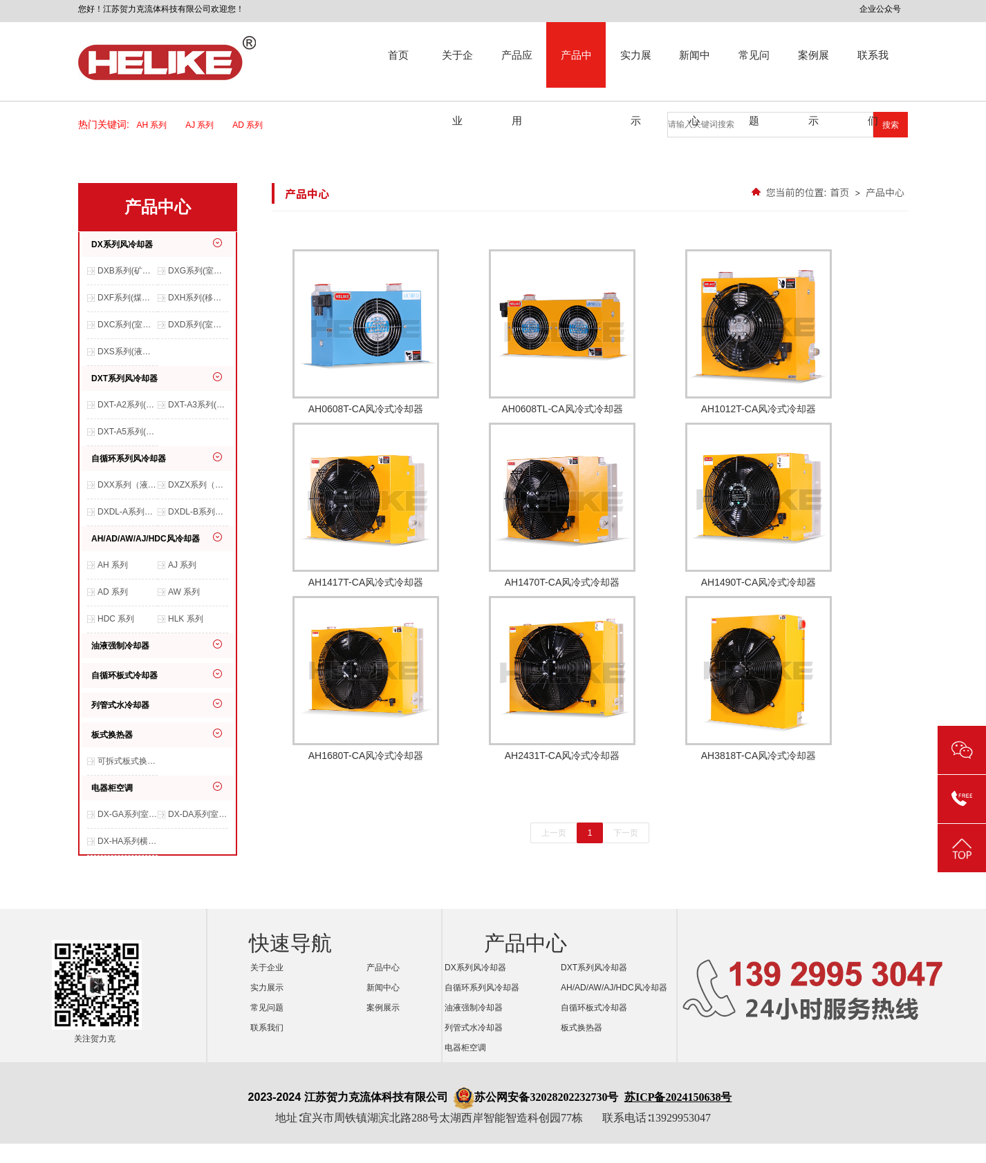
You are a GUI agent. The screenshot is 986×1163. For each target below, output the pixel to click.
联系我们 (873, 68)
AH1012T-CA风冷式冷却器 (758, 331)
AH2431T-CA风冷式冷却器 (562, 678)
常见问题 (754, 68)
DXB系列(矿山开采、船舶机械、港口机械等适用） (127, 271)
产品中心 (576, 68)
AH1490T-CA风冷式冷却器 (758, 505)
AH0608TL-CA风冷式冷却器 (562, 331)
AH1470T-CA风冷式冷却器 (562, 505)
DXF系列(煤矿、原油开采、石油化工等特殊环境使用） (127, 297)
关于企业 (457, 68)
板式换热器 (112, 735)
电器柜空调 (112, 788)
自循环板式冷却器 (124, 675)
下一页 (625, 833)
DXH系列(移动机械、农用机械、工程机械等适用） (198, 297)
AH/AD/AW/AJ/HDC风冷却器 (145, 539)
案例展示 (813, 68)
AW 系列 (184, 592)
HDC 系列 (115, 619)
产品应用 (516, 68)
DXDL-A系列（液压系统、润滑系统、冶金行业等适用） (127, 512)
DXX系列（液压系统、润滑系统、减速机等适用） (127, 485)
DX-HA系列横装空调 (127, 841)
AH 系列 (156, 125)
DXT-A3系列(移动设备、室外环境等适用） (198, 405)
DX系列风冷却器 (122, 244)
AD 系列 (252, 125)
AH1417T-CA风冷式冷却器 (365, 505)
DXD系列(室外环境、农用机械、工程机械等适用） (198, 324)
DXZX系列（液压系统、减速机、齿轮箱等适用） (198, 485)
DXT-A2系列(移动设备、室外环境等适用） (127, 405)
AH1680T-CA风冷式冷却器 (365, 678)
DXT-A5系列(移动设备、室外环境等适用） (127, 431)
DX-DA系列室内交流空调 (198, 814)
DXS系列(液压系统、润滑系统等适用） (127, 351)
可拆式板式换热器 (127, 761)
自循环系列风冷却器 (128, 458)
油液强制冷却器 (120, 646)
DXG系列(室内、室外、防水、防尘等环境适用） (198, 271)
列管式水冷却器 (120, 705)
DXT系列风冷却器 (124, 378)
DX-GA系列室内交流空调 (127, 814)
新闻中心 (694, 68)
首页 (398, 55)
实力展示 (635, 68)
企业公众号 (880, 9)
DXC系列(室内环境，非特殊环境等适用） (127, 324)
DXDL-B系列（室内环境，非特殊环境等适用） (198, 512)
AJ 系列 (203, 125)
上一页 (553, 833)
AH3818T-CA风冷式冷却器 (758, 678)
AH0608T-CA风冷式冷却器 (365, 331)
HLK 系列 (185, 619)
